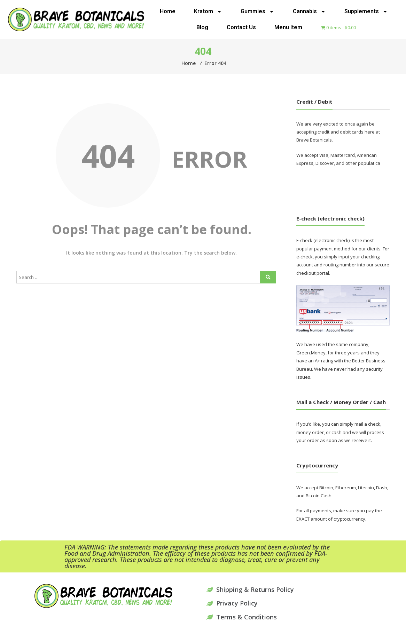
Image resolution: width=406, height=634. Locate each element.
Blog (202, 27)
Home (167, 11)
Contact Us (241, 27)
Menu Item (288, 27)
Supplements (366, 11)
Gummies (257, 11)
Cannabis (309, 11)
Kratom (208, 11)
